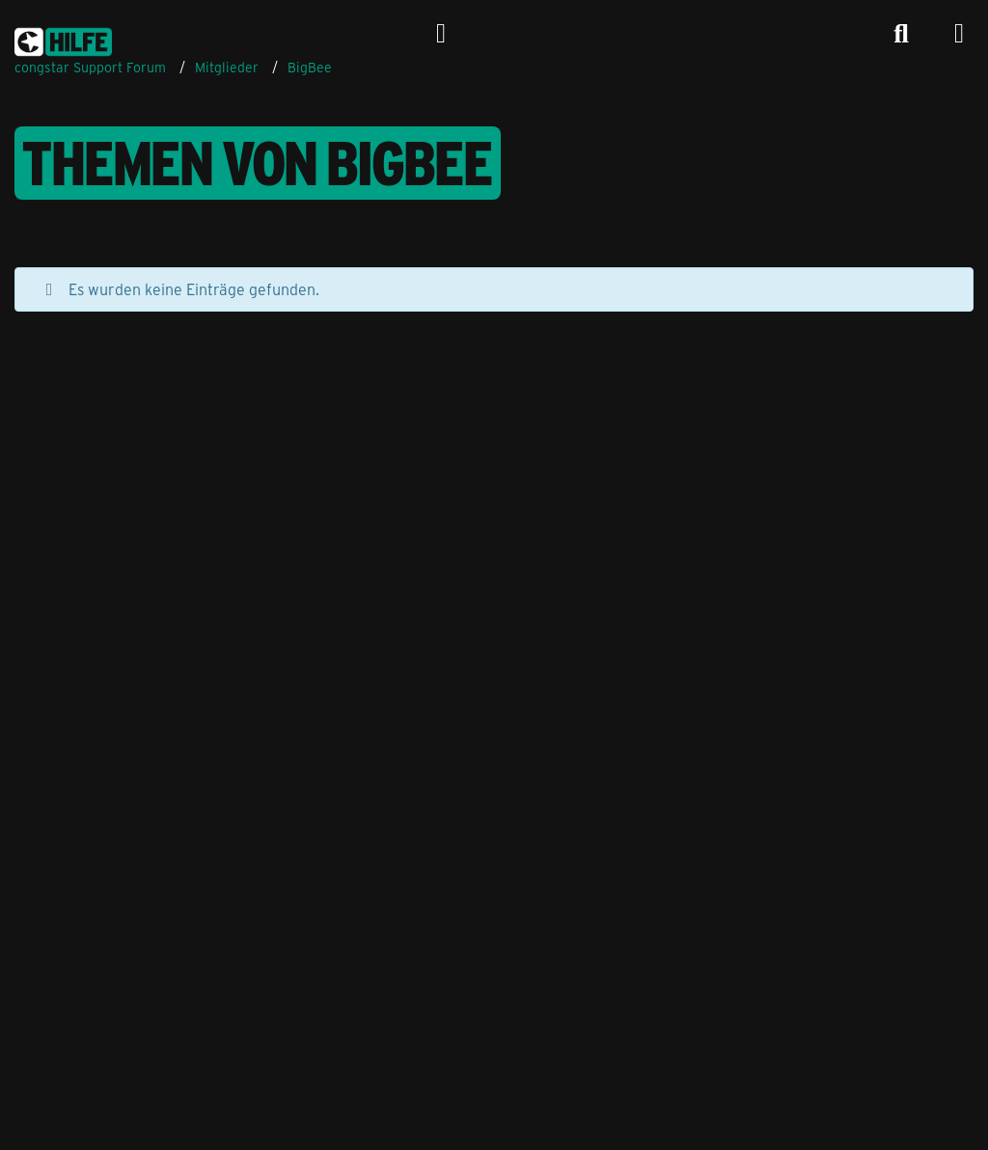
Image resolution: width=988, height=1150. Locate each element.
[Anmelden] (441, 33)
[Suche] (901, 33)
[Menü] (959, 33)
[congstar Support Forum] (63, 38)
